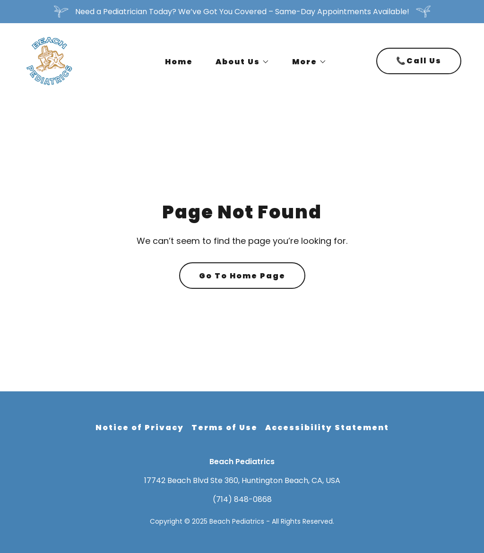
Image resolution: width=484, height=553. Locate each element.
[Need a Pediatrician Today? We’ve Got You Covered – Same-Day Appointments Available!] (242, 11)
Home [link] (179, 61)
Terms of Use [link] (224, 427)
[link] (49, 60)
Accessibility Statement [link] (327, 427)
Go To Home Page (242, 275)
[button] (238, 62)
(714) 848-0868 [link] (242, 499)
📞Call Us (418, 60)
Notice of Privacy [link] (139, 427)
